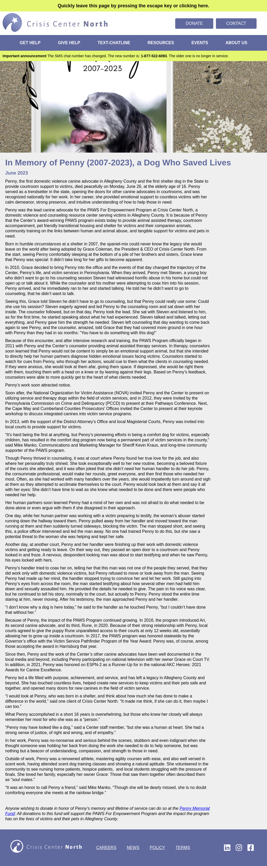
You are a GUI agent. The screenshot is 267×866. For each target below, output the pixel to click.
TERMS (182, 847)
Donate (194, 23)
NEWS (133, 847)
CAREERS (106, 847)
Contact (236, 23)
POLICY (157, 847)
